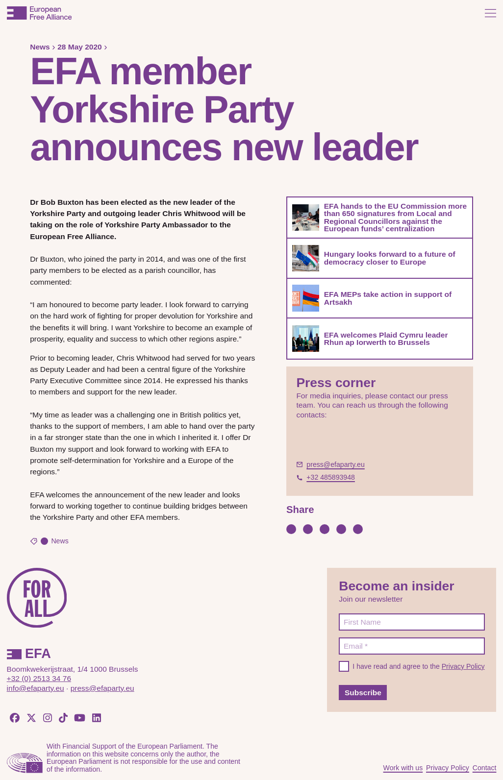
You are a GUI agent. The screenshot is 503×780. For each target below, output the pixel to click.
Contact (485, 768)
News (40, 47)
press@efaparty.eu (102, 688)
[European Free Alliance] (39, 13)
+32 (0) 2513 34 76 (39, 678)
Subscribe (363, 692)
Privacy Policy (463, 666)
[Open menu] (490, 13)
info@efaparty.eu (35, 688)
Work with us (403, 768)
